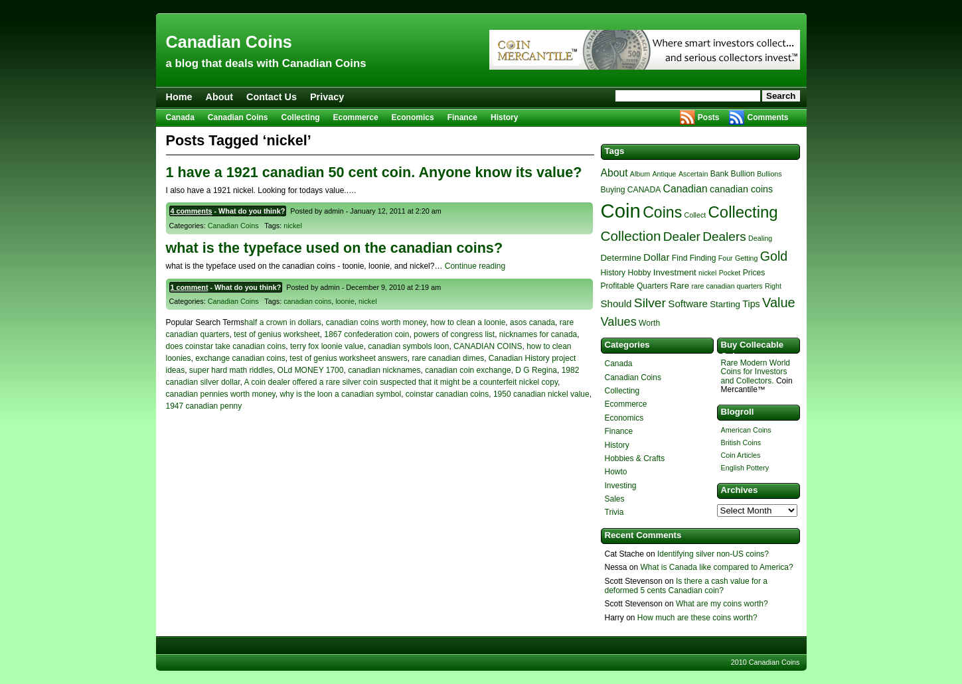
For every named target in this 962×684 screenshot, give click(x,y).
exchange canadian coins (240, 358)
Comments (767, 117)
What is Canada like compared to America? (717, 567)
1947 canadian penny (204, 406)
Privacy (327, 97)
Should (616, 303)
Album (640, 174)
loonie (345, 301)
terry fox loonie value (327, 346)
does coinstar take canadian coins (226, 346)
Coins (662, 212)
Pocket (730, 273)
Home (179, 97)
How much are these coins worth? (697, 617)
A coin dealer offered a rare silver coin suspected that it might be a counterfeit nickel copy (401, 382)
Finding (703, 258)
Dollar (656, 257)
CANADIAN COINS (487, 346)
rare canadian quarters (726, 286)
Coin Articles (741, 455)
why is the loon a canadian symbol (340, 394)
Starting (725, 304)
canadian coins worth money (376, 322)
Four (725, 258)
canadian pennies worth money (221, 394)
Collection (631, 235)
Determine (621, 258)
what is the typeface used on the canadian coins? (334, 247)
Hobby (639, 272)
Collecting (300, 117)
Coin (621, 211)
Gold (773, 256)
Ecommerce (355, 117)
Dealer (681, 236)
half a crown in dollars (282, 322)
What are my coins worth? (722, 603)
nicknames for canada (538, 334)
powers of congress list (454, 334)
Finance (462, 117)
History (504, 117)
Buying (613, 189)
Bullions (769, 174)
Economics (413, 117)
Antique (664, 174)
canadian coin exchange (468, 370)
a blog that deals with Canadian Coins (266, 63)
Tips (751, 304)
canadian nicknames (384, 370)
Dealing (760, 238)
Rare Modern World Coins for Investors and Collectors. (755, 371)
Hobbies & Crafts (635, 458)
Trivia (614, 512)
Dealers (724, 236)
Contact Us (271, 97)
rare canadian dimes (448, 358)
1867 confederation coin (366, 334)
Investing (621, 485)
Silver (650, 303)
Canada (180, 117)
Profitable (618, 286)
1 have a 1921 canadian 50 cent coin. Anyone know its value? (374, 172)
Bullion (743, 173)
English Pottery (745, 468)
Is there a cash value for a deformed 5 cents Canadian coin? (686, 586)
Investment (674, 272)
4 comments (191, 211)
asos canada (532, 322)
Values (619, 321)
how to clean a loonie (468, 322)
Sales (615, 499)
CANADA (644, 189)
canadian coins (307, 301)
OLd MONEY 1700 (311, 370)
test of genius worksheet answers (348, 358)
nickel (292, 226)
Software (688, 303)
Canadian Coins (229, 42)
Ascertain (693, 174)
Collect (695, 215)
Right (773, 286)
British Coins (741, 442)
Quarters (652, 286)
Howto (616, 471)
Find (680, 258)
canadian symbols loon (408, 346)
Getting (746, 258)
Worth (649, 323)
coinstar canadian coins (447, 394)
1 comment (189, 287)
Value (778, 302)
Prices (754, 272)
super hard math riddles (231, 370)
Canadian (685, 188)
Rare (679, 286)
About (219, 97)
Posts (709, 117)
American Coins (746, 430)
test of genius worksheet (276, 334)
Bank (719, 173)
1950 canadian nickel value (541, 394)
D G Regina (536, 370)
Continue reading (475, 266)
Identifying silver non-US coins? (713, 554)
